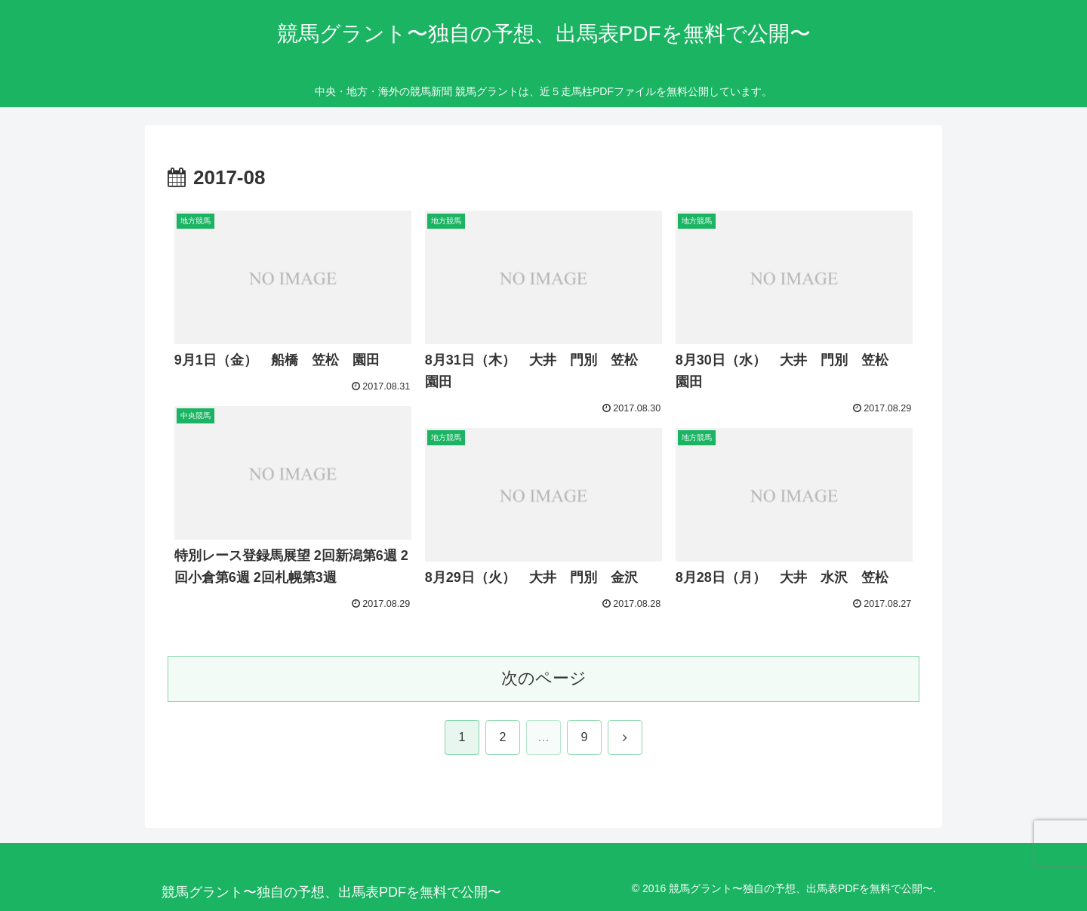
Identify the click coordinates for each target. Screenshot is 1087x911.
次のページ (544, 678)
